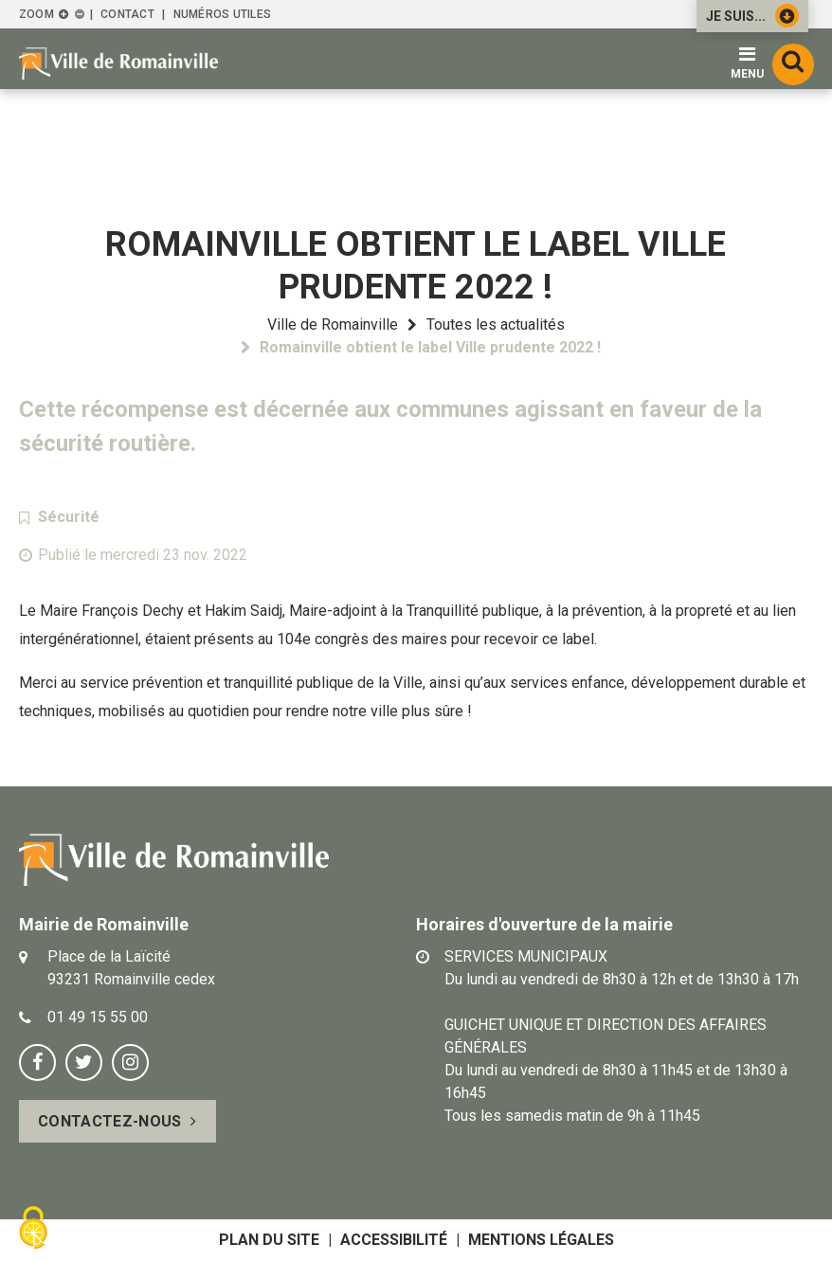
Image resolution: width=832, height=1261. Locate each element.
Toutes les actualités (495, 324)
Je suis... (752, 15)
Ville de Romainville (332, 324)
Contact (127, 14)
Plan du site (269, 1240)
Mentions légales (541, 1240)
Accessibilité (393, 1240)
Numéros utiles (222, 14)
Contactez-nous (109, 1121)
